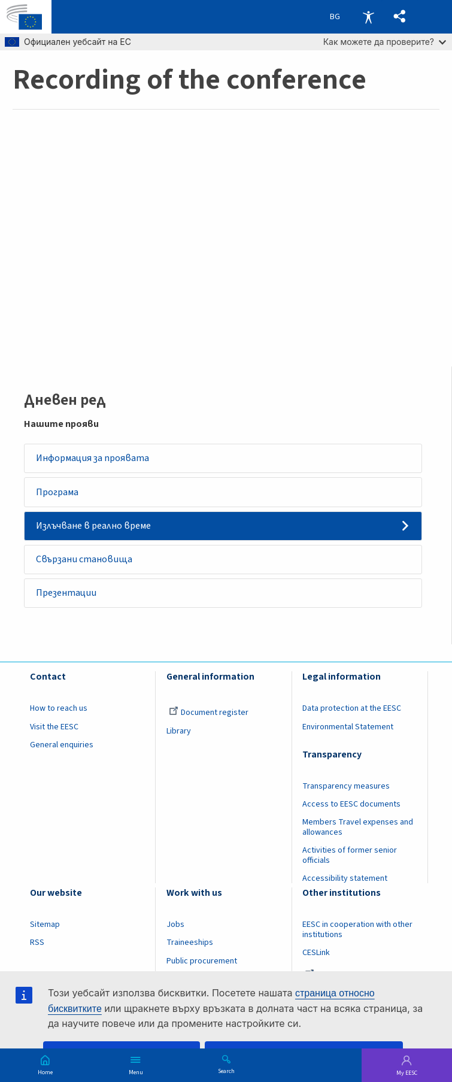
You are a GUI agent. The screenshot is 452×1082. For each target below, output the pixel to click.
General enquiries (61, 750)
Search (226, 1070)
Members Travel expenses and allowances (357, 833)
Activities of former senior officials (349, 861)
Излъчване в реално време (95, 528)
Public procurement (201, 966)
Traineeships (189, 948)
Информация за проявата (94, 458)
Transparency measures (346, 792)
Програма (58, 493)
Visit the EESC (54, 732)
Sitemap (45, 930)
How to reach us (58, 714)
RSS (37, 948)
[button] (399, 17)
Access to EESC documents (351, 810)
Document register (208, 719)
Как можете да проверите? (384, 42)
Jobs (175, 930)
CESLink (316, 959)
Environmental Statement (347, 732)
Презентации (67, 598)
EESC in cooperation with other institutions (357, 936)
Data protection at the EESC (351, 714)
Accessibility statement (344, 884)
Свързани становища (86, 563)
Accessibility (368, 17)
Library (178, 736)
